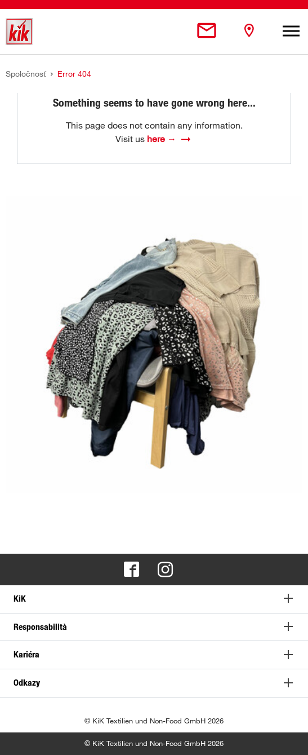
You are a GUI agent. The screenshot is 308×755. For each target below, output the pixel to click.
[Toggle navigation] (291, 31)
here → (161, 138)
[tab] (154, 599)
